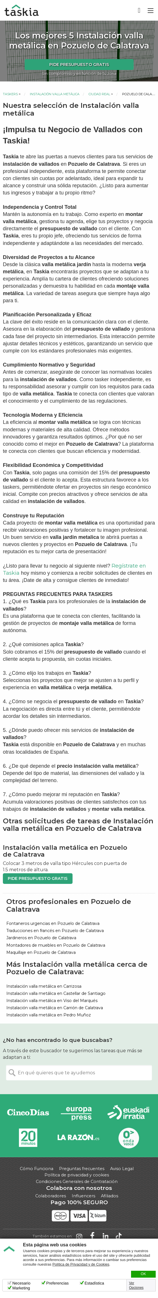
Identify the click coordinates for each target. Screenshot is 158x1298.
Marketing (21, 1288)
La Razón (78, 1138)
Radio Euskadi (128, 1113)
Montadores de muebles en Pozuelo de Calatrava (55, 945)
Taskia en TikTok (118, 1236)
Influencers (83, 1195)
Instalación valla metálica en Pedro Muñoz (48, 1015)
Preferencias (57, 1283)
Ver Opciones (136, 1285)
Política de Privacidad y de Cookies (80, 1264)
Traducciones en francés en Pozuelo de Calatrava (55, 930)
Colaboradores (50, 1195)
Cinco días (28, 1113)
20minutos (28, 1138)
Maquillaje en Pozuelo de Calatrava (41, 952)
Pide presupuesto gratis (79, 64)
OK (143, 1274)
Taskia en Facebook (92, 1236)
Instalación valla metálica (54, 94)
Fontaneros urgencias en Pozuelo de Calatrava (53, 923)
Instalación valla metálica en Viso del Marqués (51, 1000)
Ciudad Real (99, 94)
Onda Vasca (128, 1138)
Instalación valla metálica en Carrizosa (43, 986)
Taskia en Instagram (79, 1236)
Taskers (10, 94)
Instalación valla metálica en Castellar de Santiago (56, 993)
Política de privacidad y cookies (76, 1175)
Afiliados (109, 1195)
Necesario (21, 1283)
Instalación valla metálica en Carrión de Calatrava (54, 1007)
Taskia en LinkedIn (105, 1236)
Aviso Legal (122, 1168)
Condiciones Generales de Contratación (77, 1181)
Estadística (94, 1283)
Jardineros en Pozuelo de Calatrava (41, 937)
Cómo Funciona (36, 1168)
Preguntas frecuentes (81, 1168)
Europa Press (78, 1113)
